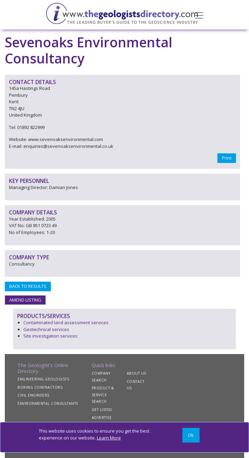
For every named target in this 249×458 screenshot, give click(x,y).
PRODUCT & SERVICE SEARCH (103, 395)
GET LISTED (102, 409)
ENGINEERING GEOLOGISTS (43, 379)
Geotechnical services (46, 329)
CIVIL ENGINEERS (33, 395)
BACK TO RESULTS (27, 286)
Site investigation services (50, 336)
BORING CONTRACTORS (40, 387)
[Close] (191, 435)
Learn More (109, 438)
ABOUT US (136, 373)
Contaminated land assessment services (66, 322)
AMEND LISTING (25, 300)
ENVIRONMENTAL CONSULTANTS (48, 403)
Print (226, 158)
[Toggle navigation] (199, 15)
